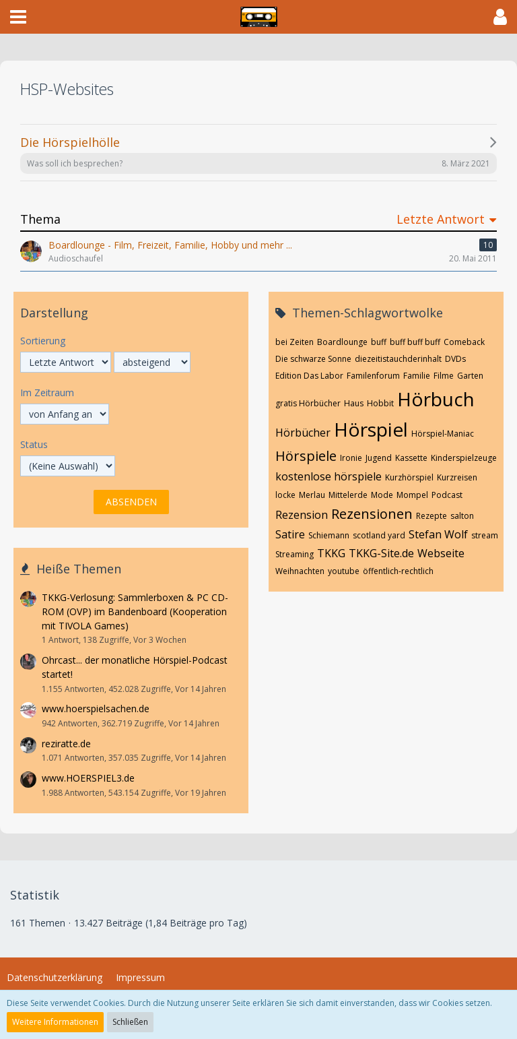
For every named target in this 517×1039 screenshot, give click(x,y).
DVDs (455, 359)
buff (378, 342)
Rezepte (431, 516)
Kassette (411, 458)
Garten (470, 375)
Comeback (464, 342)
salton (462, 516)
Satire (290, 534)
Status (34, 444)
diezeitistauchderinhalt (398, 359)
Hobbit (380, 403)
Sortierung (42, 340)
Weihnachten (299, 571)
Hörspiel (371, 429)
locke (285, 495)
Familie (416, 375)
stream (484, 535)
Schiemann (328, 535)
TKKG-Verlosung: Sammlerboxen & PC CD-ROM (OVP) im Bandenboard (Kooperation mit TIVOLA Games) (135, 611)
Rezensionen (372, 514)
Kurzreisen (457, 477)
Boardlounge (342, 342)
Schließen (130, 1022)
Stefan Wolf (438, 534)
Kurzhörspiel (409, 477)
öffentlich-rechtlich (398, 571)
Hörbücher (303, 432)
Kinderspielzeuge (464, 458)
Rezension (301, 514)
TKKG (331, 553)
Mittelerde (348, 495)
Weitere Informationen (55, 1022)
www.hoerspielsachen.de (95, 708)
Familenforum (373, 375)
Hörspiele (306, 456)
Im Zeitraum (47, 392)
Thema (40, 219)
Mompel (412, 495)
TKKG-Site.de (381, 553)
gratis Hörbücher (308, 403)
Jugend (379, 458)
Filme (444, 375)
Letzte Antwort (441, 219)
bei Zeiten (294, 342)
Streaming (294, 554)
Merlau (312, 495)
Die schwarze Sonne (313, 359)
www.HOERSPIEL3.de (88, 778)
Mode (382, 495)
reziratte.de (66, 743)
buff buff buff (415, 342)
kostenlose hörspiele (328, 476)
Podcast (447, 495)
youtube (343, 571)
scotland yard (379, 535)
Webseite (440, 553)
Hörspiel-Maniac (442, 433)
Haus (354, 403)
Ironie (351, 458)
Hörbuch (436, 399)
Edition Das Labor (309, 375)
